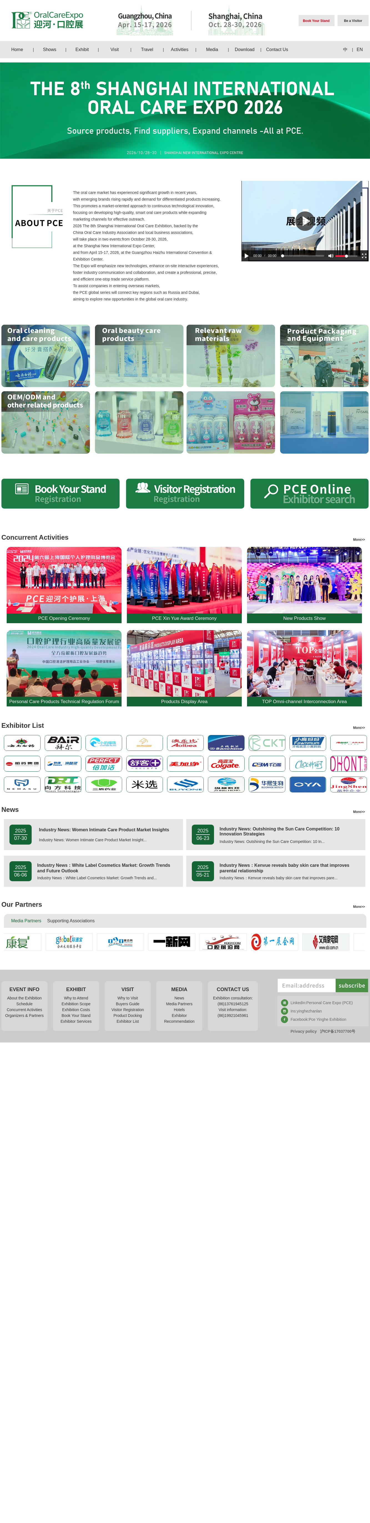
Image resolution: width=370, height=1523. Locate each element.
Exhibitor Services (76, 1021)
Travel (147, 49)
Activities (179, 49)
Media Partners (179, 1004)
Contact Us (277, 49)
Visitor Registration (127, 1009)
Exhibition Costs (76, 1009)
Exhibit (82, 49)
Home (17, 49)
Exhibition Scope (76, 1004)
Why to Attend (76, 998)
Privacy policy (304, 1031)
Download (245, 49)
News (179, 998)
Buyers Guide (128, 1004)
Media (212, 49)
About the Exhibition (24, 998)
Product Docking (128, 1015)
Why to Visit (127, 998)
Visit (114, 49)
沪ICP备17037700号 (338, 1031)
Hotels (179, 1009)
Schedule (24, 1004)
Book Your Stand (316, 21)
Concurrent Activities (24, 1009)
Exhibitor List (128, 1021)
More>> (361, 540)
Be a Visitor (353, 21)
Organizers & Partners (24, 1015)
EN (360, 49)
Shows (49, 49)
